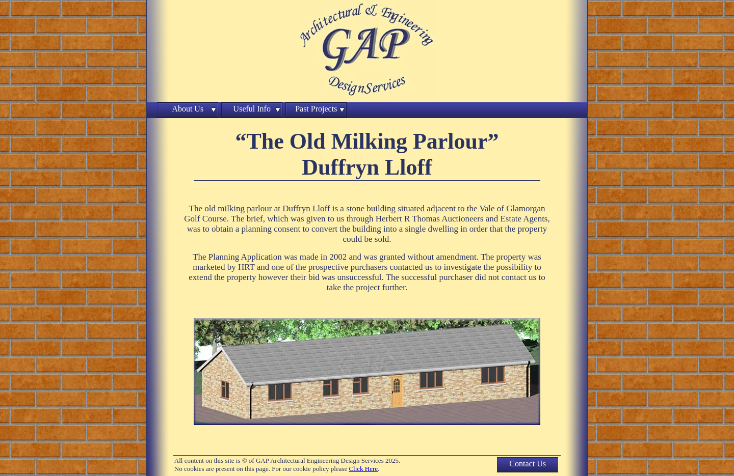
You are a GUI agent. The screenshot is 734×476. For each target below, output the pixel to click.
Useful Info (252, 108)
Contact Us (527, 463)
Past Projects (316, 108)
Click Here (363, 468)
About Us (187, 108)
